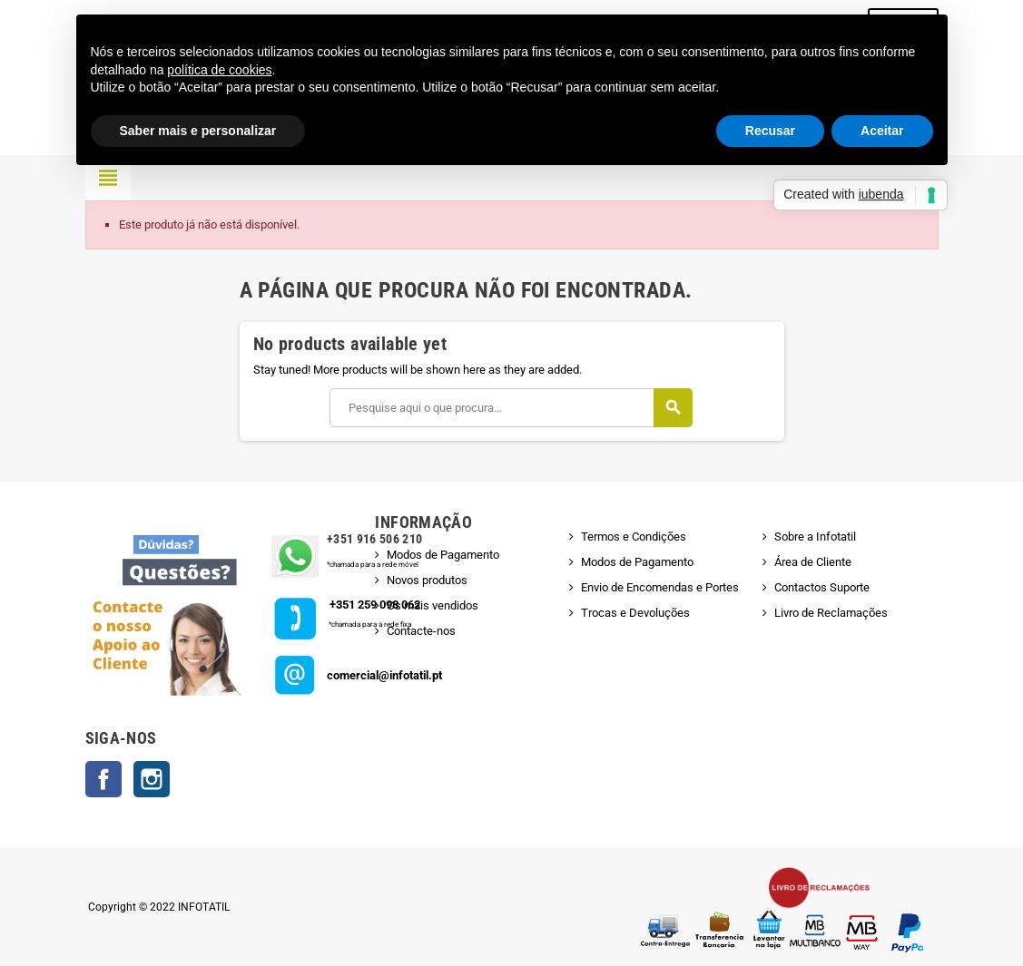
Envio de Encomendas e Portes (660, 587)
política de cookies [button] (219, 70)
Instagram (151, 779)
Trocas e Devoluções (635, 613)
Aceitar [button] (882, 130)
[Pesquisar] (511, 407)
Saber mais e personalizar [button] (198, 130)
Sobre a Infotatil (815, 536)
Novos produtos (427, 580)
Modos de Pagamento (443, 554)
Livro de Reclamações (831, 613)
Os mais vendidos (432, 605)
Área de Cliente (812, 562)
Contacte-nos (421, 631)
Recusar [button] (770, 130)
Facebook (103, 779)
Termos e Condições (633, 536)
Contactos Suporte (822, 587)
